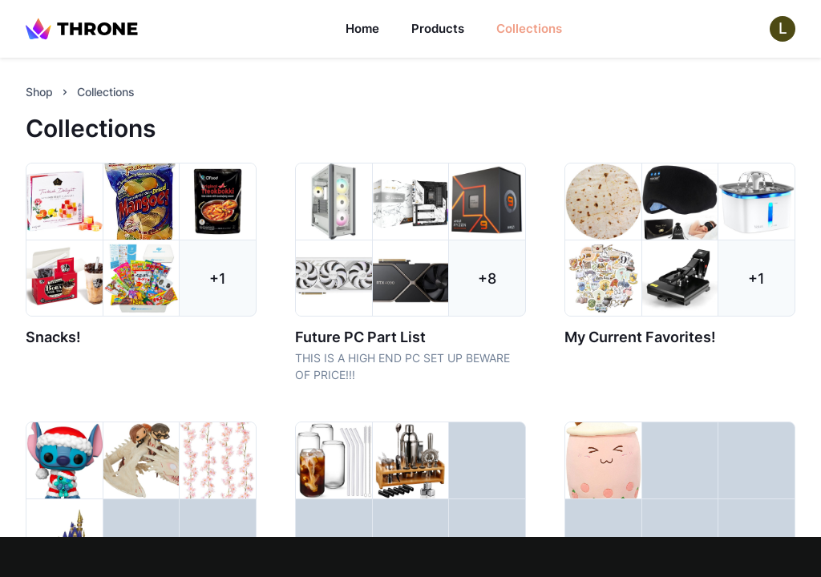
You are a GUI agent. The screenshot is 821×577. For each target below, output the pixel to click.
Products (437, 28)
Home (362, 28)
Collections (529, 28)
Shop (39, 92)
